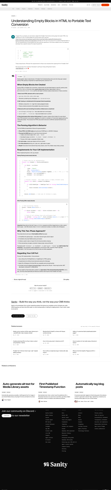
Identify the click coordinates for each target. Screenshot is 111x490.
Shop (79, 417)
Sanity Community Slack (35, 265)
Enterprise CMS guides (68, 437)
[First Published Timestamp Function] (55, 386)
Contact (80, 413)
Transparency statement (101, 419)
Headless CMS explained (68, 430)
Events (80, 419)
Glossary (64, 448)
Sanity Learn (65, 417)
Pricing (71, 5)
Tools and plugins (66, 419)
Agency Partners (82, 428)
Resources (53, 5)
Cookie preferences (100, 428)
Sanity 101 (65, 415)
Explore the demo (32, 315)
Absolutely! (48, 288)
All (13, 8)
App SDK (47, 428)
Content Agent (49, 419)
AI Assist (48, 439)
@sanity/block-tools (39, 89)
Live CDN (48, 433)
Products (40, 5)
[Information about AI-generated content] (24, 76)
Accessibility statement (101, 417)
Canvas (47, 417)
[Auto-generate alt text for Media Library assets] (19, 386)
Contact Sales (96, 5)
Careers (80, 422)
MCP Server (48, 422)
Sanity (14, 301)
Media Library (49, 415)
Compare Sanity (66, 446)
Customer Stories (82, 426)
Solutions (46, 5)
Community (50, 8)
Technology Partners (83, 430)
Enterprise (64, 5)
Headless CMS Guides (67, 439)
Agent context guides (67, 444)
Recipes (43, 8)
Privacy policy (99, 413)
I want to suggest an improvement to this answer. (40, 290)
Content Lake (49, 430)
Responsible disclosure (101, 424)
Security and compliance (101, 422)
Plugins (23, 8)
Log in (88, 5)
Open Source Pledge (100, 426)
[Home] (5, 5)
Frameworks (65, 422)
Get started (105, 5)
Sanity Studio (49, 413)
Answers (13, 16)
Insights (48, 426)
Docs (59, 5)
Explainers (65, 435)
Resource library (66, 433)
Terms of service (99, 415)
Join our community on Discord (19, 411)
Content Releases (50, 424)
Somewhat (40, 288)
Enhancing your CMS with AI (69, 442)
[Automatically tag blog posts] (92, 386)
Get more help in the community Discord (90, 326)
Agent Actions (49, 437)
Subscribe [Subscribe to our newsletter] (6, 415)
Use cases (48, 442)
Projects (37, 8)
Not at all (33, 288)
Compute (47, 435)
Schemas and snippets (67, 426)
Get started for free (18, 315)
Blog (79, 415)
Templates (30, 8)
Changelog (80, 424)
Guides (17, 8)
